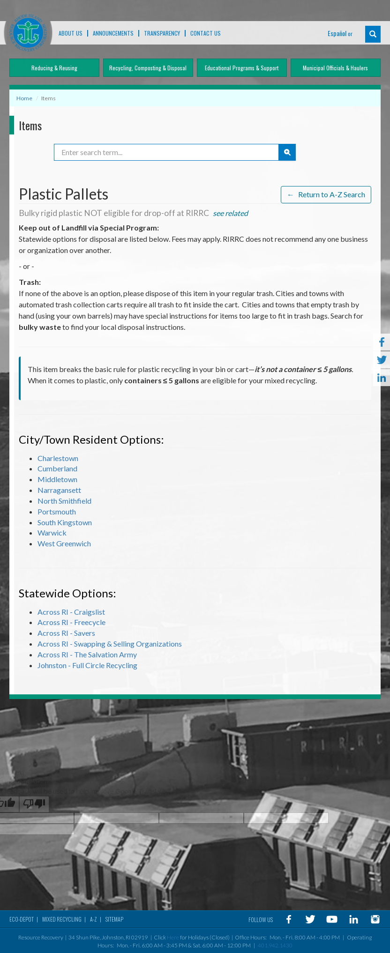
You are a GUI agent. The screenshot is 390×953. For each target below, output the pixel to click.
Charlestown (58, 455)
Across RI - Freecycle (71, 620)
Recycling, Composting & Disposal (148, 68)
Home (24, 98)
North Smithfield (64, 498)
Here (173, 935)
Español (337, 33)
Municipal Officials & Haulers (335, 68)
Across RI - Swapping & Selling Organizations (110, 641)
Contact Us (205, 33)
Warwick (52, 530)
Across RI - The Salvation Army (87, 652)
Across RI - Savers (66, 630)
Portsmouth (57, 509)
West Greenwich (64, 541)
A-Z (93, 918)
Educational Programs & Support (241, 68)
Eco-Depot (21, 918)
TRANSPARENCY (162, 33)
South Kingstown (65, 520)
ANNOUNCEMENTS (113, 33)
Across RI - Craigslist (71, 609)
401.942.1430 (275, 943)
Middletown (57, 477)
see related (230, 211)
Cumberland (57, 466)
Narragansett (59, 488)
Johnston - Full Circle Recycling (87, 663)
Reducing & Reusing (54, 68)
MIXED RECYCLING (62, 918)
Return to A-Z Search (326, 192)
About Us (70, 33)
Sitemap (114, 918)
